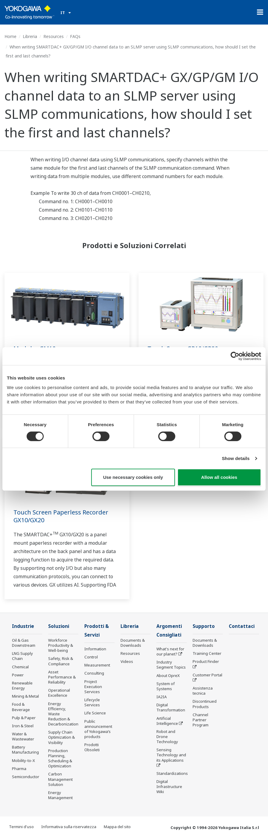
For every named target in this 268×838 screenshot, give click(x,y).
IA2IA (161, 696)
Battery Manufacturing (25, 749)
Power (18, 675)
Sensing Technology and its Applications (171, 755)
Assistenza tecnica (203, 690)
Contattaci (242, 626)
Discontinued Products (205, 704)
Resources (53, 36)
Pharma (19, 768)
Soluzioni (58, 626)
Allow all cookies (219, 477)
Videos (127, 661)
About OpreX (168, 675)
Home (10, 36)
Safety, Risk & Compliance (60, 661)
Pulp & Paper (24, 717)
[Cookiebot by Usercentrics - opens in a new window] (235, 356)
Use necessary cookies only (133, 477)
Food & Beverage (21, 707)
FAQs (75, 36)
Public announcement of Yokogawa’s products (98, 729)
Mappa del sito (117, 826)
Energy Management (60, 795)
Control (91, 657)
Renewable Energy (22, 685)
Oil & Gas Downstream (23, 642)
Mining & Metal (25, 696)
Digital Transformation (170, 707)
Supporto (204, 626)
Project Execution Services (93, 686)
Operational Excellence (59, 692)
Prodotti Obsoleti (92, 747)
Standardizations (172, 773)
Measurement (97, 665)
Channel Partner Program (200, 720)
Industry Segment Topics (171, 664)
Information (95, 649)
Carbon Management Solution (60, 779)
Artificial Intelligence (167, 721)
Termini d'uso (21, 826)
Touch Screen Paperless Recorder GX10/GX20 (60, 516)
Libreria (30, 36)
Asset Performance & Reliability (62, 677)
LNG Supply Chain (22, 656)
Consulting (94, 673)
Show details (236, 458)
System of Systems (165, 686)
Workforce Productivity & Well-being (60, 645)
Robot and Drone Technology (167, 736)
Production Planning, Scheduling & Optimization (60, 758)
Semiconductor (25, 776)
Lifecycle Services (92, 702)
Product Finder (206, 661)
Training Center (207, 653)
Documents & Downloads (133, 642)
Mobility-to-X (23, 760)
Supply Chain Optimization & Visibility (61, 737)
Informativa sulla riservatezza (68, 826)
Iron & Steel (23, 725)
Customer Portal (207, 675)
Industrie (23, 626)
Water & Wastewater (23, 736)
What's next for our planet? (170, 651)
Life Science (95, 713)
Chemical (20, 667)
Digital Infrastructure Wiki (169, 786)
